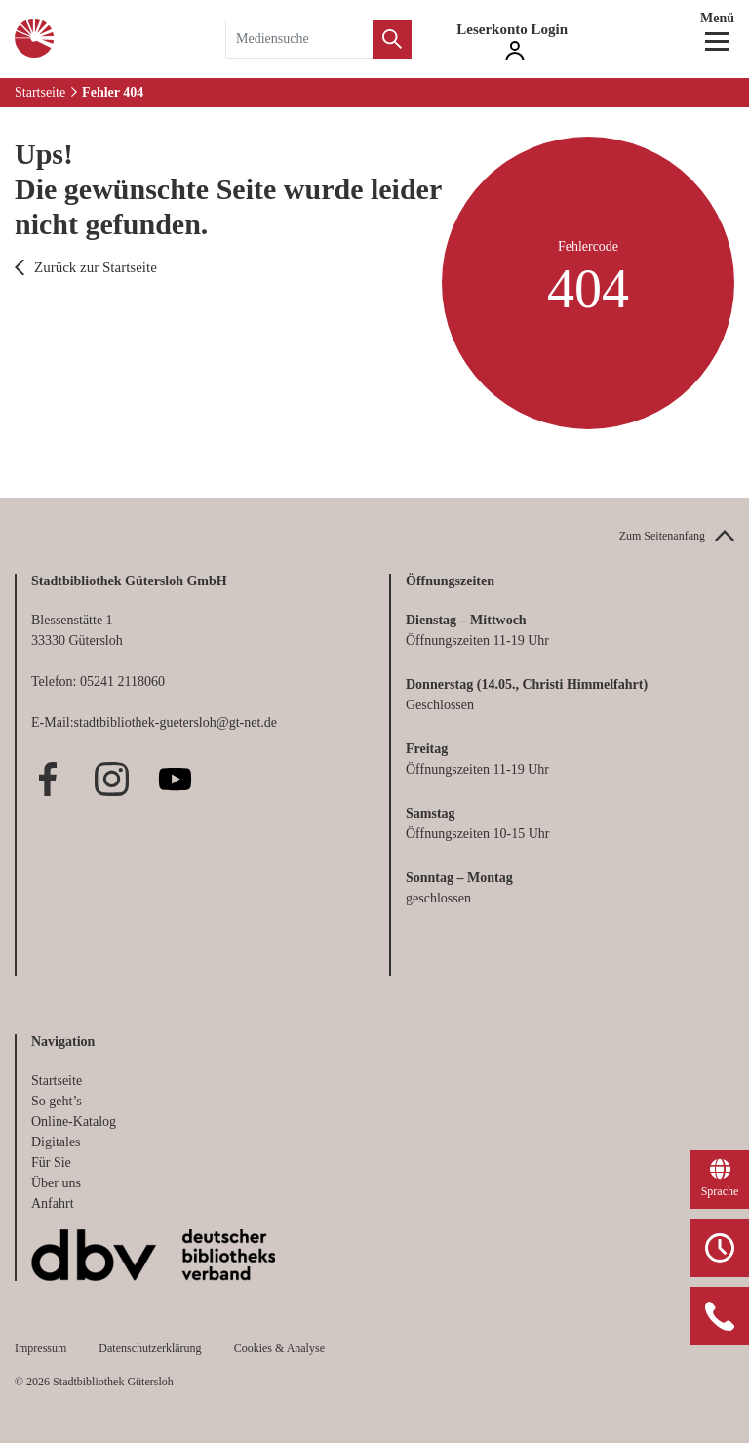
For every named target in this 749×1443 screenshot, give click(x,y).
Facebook (48, 779)
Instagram (112, 779)
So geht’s (56, 1101)
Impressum (40, 1348)
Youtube (175, 779)
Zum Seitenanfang (662, 535)
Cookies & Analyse (279, 1348)
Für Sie (51, 1162)
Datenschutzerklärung (150, 1348)
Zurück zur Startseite (95, 267)
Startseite (40, 92)
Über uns (56, 1183)
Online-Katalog (73, 1121)
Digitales (56, 1142)
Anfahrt (52, 1203)
